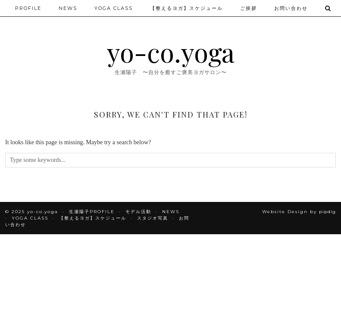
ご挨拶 (248, 8)
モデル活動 (138, 211)
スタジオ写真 (152, 218)
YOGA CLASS (113, 8)
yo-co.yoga (171, 51)
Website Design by (299, 211)
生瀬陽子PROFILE (92, 211)
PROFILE (28, 8)
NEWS (68, 8)
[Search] (328, 8)
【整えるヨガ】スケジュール (186, 8)
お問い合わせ (291, 8)
